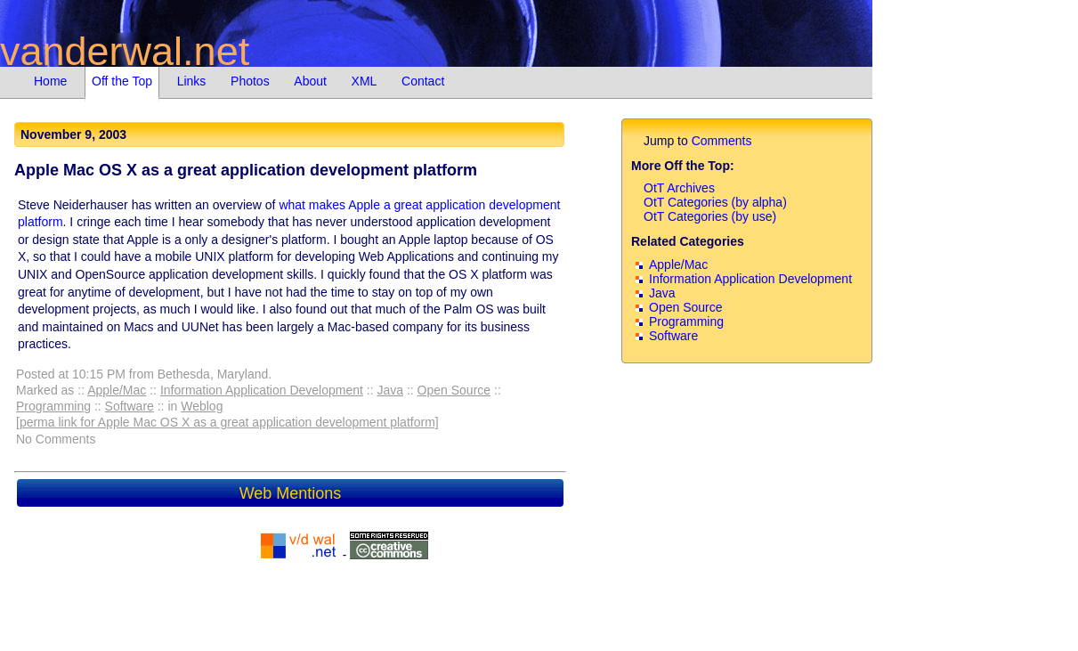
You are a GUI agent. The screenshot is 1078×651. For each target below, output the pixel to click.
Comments (722, 141)
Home (50, 81)
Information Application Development (261, 390)
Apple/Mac (116, 390)
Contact (422, 81)
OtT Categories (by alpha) (715, 202)
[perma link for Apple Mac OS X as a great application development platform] (227, 422)
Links (192, 81)
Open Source (454, 390)
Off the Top (122, 81)
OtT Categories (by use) (710, 216)
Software (129, 406)
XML (364, 81)
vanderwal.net (124, 51)
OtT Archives (679, 188)
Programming (53, 406)
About (310, 81)
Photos (250, 81)
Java (390, 390)
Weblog (202, 406)
